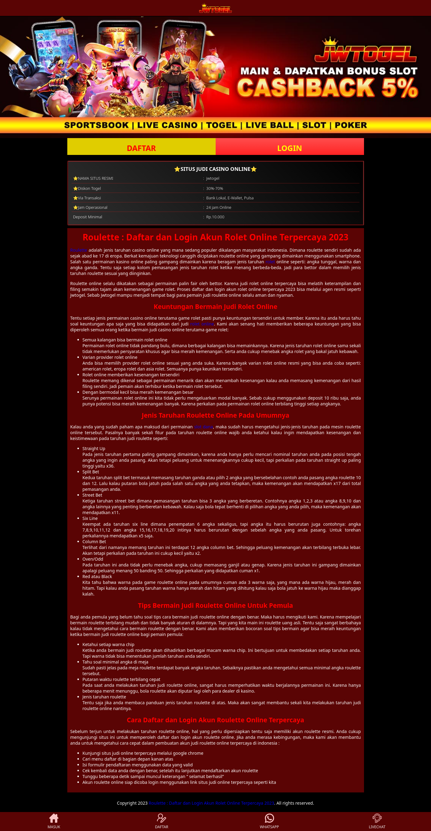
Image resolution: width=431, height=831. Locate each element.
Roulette (78, 250)
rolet (270, 262)
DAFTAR (141, 148)
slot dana (203, 427)
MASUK (53, 821)
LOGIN (289, 148)
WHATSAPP (269, 821)
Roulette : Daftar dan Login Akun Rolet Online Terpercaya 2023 (211, 803)
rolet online (202, 324)
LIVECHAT (377, 821)
